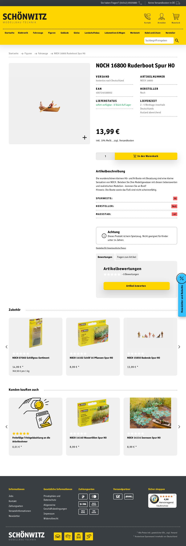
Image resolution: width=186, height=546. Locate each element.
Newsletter (14, 516)
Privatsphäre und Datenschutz (52, 497)
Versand (174, 532)
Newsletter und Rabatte (182, 298)
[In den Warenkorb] (146, 156)
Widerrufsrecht (51, 518)
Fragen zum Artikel (126, 257)
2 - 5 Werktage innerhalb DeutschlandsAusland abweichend (152, 108)
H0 (175, 198)
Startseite (9, 32)
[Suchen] (159, 40)
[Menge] (105, 156)
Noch (174, 206)
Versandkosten (126, 140)
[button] (147, 18)
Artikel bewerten (136, 285)
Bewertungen (105, 257)
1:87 (174, 214)
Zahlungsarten (16, 506)
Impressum (49, 513)
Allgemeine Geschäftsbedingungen (55, 506)
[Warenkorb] (176, 18)
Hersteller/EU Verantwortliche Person (111, 248)
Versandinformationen (20, 510)
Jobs (11, 496)
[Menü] (174, 496)
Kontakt (13, 501)
